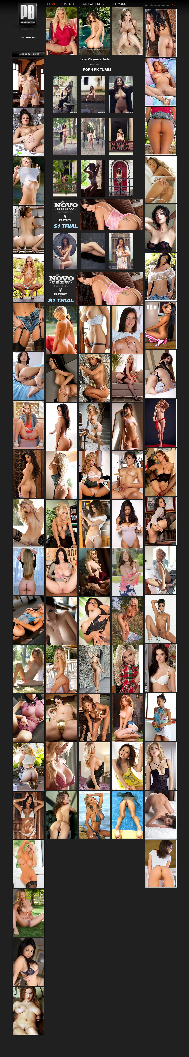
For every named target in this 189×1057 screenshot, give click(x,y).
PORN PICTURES (97, 70)
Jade (97, 64)
